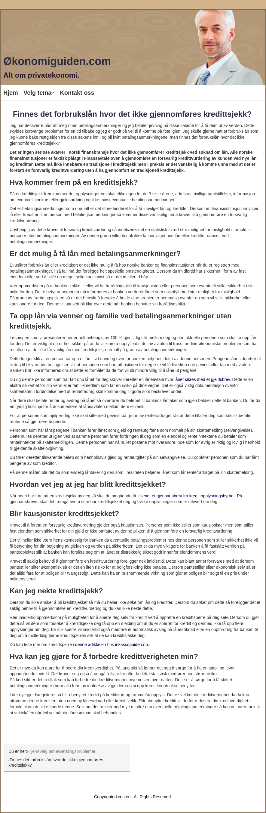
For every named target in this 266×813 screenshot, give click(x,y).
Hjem (10, 92)
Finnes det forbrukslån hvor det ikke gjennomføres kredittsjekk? (132, 114)
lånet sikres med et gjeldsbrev (202, 379)
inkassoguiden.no (131, 644)
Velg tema (37, 92)
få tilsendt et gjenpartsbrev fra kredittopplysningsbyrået (183, 495)
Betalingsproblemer (77, 751)
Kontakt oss (77, 92)
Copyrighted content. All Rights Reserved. (133, 796)
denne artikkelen (90, 644)
